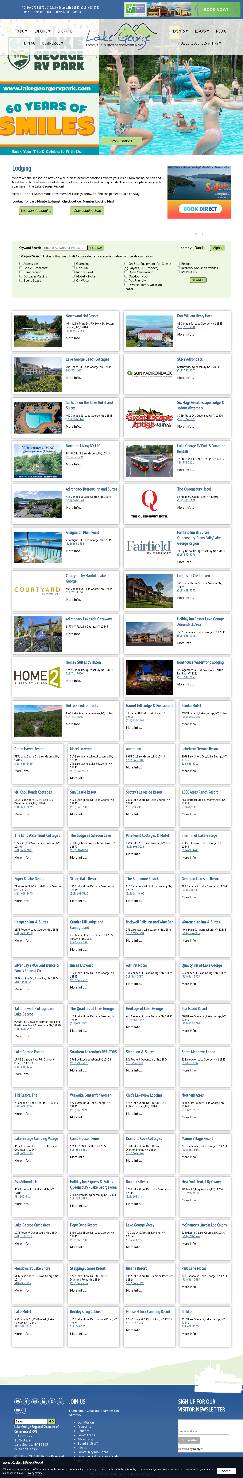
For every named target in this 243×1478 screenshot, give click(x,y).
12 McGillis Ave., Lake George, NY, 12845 (201, 844)
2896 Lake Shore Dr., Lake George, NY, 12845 (148, 801)
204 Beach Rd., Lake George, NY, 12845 (88, 367)
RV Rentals (187, 272)
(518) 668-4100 (23, 933)
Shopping (65, 31)
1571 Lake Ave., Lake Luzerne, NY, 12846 (89, 713)
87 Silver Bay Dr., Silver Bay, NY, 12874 (36, 978)
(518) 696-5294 (135, 933)
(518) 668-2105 (135, 760)
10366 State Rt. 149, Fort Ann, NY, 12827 (149, 1319)
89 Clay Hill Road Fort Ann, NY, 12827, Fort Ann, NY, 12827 (91, 937)
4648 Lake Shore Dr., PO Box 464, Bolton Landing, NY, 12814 (90, 325)
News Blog (62, 12)
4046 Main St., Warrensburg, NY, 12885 (204, 929)
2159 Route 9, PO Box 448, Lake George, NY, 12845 (37, 888)
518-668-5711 (190, 764)
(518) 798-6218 (23, 1236)
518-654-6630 (78, 1150)
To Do (21, 31)
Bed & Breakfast (33, 268)
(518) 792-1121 (186, 500)
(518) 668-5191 (135, 1283)
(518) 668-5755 (90, 7)
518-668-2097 (134, 976)
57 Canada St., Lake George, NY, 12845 (204, 973)
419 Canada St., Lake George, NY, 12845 (149, 1016)
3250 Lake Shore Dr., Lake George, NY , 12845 (92, 888)
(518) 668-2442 (75, 419)
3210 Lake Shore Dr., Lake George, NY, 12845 (199, 585)
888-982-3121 (185, 462)
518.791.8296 (134, 1240)
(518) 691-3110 (79, 893)
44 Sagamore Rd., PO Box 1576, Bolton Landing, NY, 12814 (200, 671)
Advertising (85, 1439)
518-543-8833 (22, 982)
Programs (84, 1426)
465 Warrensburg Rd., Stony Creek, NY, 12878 (204, 801)
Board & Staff (87, 1443)
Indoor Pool (82, 272)
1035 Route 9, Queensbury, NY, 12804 (35, 1233)
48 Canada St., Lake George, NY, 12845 (199, 323)
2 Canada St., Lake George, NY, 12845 (36, 1103)
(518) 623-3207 (23, 1067)
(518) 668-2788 (79, 1240)
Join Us (82, 1447)
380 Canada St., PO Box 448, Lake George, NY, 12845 (34, 1321)
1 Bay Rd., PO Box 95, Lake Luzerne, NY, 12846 (37, 844)
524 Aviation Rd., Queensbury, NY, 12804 (89, 670)
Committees (86, 1435)
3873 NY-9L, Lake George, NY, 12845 (87, 626)
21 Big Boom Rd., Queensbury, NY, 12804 (201, 551)
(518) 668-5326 (191, 1236)
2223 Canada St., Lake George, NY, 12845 (201, 632)
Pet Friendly (135, 280)
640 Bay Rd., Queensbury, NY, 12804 (198, 367)
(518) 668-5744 (23, 1106)
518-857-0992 (190, 1063)
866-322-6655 (74, 370)
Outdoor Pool (136, 276)
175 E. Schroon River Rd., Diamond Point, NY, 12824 (34, 1061)
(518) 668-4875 (23, 807)
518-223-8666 (74, 717)
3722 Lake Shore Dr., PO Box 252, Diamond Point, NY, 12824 (89, 1277)
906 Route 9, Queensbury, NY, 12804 (146, 1059)
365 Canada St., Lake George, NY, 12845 (89, 589)
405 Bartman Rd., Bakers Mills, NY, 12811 (34, 1191)
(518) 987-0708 (79, 850)
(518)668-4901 (79, 1023)
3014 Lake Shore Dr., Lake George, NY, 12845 (92, 1018)
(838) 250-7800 (79, 942)
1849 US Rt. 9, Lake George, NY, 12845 (88, 453)
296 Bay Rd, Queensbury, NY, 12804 (90, 1059)
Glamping (80, 263)
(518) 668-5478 (191, 1150)
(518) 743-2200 (186, 370)
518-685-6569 (74, 457)
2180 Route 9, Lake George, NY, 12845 (204, 1233)
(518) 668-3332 (186, 590)
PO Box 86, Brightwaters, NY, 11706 (202, 1189)
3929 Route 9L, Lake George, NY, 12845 (204, 713)
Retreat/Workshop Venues (197, 268)
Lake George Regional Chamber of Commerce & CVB (36, 1429)
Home (25, 12)
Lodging (42, 31)
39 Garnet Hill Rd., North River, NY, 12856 (145, 715)
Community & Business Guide (98, 1456)
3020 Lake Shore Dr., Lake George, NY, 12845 (204, 1018)
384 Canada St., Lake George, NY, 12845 (205, 886)
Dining (29, 43)
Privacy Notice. (34, 1473)
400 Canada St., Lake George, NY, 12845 (89, 415)
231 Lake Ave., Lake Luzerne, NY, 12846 (148, 929)
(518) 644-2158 (75, 331)
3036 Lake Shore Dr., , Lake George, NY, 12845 (148, 1191)
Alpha (217, 248)
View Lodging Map (87, 210)
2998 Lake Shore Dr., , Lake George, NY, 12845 (204, 758)
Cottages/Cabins (33, 276)
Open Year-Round (138, 272)
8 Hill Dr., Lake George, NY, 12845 (145, 756)
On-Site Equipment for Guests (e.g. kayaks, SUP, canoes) (147, 265)
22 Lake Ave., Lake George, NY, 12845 (203, 1059)
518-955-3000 (134, 1063)
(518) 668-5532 (79, 1283)
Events (180, 31)
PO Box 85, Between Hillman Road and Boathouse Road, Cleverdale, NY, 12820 (37, 1023)
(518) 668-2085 (79, 807)
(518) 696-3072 (23, 850)
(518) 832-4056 (186, 554)
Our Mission (85, 1422)
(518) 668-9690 (79, 1110)
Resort (184, 263)
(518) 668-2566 (191, 717)
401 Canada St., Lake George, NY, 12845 (149, 973)
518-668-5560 (190, 1326)
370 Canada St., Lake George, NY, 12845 (205, 1146)
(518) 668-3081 (186, 327)
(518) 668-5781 (186, 636)
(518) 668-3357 (135, 1020)
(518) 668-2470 (23, 893)
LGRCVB (202, 31)
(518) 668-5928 (79, 980)
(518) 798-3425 (79, 1063)
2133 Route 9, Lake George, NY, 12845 (36, 929)
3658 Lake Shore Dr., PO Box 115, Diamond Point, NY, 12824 (33, 801)
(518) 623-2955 (191, 933)
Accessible (28, 263)
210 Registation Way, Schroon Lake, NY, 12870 (92, 844)
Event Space (30, 280)
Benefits (83, 1431)
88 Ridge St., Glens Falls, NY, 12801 (197, 497)
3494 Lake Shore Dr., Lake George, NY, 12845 (92, 1234)
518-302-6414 (22, 1196)
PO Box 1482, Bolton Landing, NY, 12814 (145, 1234)
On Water (80, 280)
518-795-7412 (22, 1283)
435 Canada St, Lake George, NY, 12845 (89, 497)
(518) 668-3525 (191, 976)
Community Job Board (92, 1452)
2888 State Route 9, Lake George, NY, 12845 (203, 1104)
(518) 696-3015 (135, 846)
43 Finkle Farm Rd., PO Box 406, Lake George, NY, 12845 (35, 1148)
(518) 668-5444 (135, 1196)
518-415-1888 (78, 1198)
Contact (78, 12)
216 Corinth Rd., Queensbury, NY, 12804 (93, 1195)
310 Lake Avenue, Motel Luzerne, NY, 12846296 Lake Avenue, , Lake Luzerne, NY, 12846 (91, 762)
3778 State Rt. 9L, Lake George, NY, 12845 (90, 1104)
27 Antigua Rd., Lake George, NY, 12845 (88, 540)
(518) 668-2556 (75, 543)
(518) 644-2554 (186, 677)
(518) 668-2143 (75, 500)
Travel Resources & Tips (199, 43)
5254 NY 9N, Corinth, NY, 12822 (88, 1146)
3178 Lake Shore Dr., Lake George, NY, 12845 (92, 801)
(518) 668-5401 (191, 890)
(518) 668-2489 (23, 764)
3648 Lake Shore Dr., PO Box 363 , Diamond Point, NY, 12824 (146, 1148)
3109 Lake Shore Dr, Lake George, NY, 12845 (203, 1321)
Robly (196, 1449)
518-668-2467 (134, 807)
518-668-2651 (78, 1326)
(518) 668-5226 (23, 1153)
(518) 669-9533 (79, 771)
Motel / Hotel (84, 276)
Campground (30, 272)
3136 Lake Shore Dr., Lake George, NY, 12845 (36, 758)
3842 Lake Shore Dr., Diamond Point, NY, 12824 (149, 1277)
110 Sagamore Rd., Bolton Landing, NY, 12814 (148, 888)
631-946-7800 (190, 1193)
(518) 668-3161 (135, 1153)
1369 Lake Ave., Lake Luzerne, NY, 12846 (149, 843)
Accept (226, 1471)
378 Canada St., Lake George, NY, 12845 (205, 1276)
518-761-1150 (74, 592)
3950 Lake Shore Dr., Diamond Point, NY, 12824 (93, 1321)
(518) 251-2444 (135, 720)
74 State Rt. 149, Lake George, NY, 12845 (200, 459)
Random (201, 248)
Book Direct (121, 141)
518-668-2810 (22, 1326)
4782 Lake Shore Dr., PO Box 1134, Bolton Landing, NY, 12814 (146, 1104)
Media (221, 31)
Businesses (52, 43)
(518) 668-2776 (191, 1023)
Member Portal (43, 12)
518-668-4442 (190, 850)
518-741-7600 (74, 673)
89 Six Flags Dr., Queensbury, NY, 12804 (200, 415)
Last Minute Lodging (36, 210)
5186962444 (189, 807)
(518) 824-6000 (186, 419)
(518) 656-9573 (23, 1029)
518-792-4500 (134, 1323)
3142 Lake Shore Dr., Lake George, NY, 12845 (36, 1277)
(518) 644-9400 (135, 893)
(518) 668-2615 (191, 1279)
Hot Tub (80, 268)
